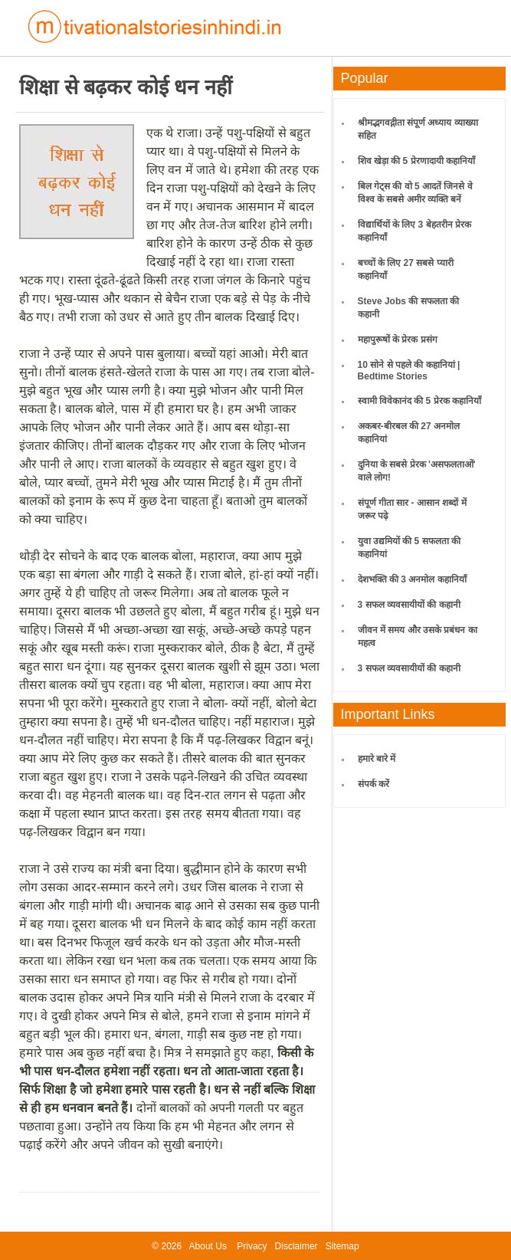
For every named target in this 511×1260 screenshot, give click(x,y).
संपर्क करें (373, 784)
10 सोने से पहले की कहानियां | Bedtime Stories (409, 370)
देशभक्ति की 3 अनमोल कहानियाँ (412, 579)
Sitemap (342, 1246)
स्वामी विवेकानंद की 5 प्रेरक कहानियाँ (419, 400)
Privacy (252, 1246)
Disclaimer (296, 1246)
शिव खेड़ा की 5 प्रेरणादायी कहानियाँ (416, 161)
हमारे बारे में (377, 758)
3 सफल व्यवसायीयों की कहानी (409, 604)
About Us (208, 1246)
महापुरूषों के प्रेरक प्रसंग (397, 339)
